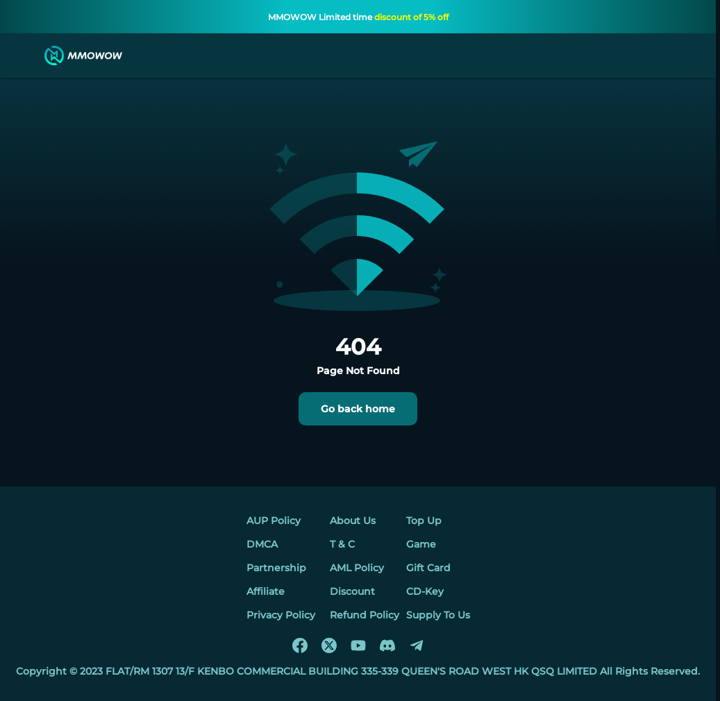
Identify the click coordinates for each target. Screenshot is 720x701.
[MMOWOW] (83, 55)
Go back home (358, 409)
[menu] (23, 55)
